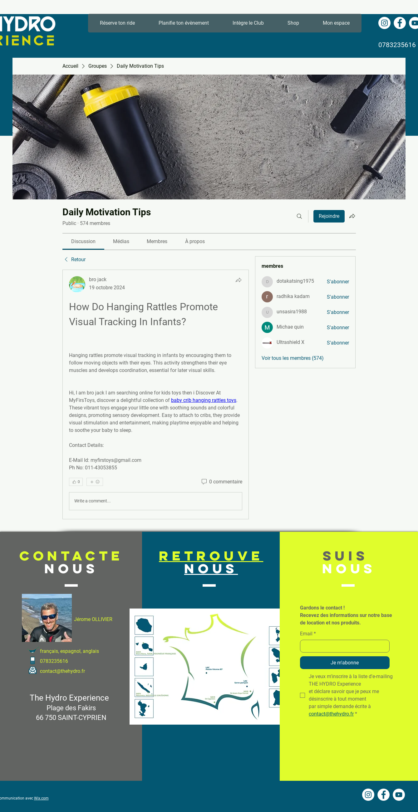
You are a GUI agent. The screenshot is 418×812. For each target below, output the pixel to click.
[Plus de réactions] (94, 482)
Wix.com (41, 798)
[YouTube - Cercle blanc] (399, 795)
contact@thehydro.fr (62, 671)
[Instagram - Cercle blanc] (384, 23)
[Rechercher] (299, 216)
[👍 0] (76, 482)
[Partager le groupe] (352, 216)
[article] (155, 394)
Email (308, 633)
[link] (83, 241)
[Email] (343, 646)
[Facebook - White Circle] (400, 23)
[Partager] (238, 280)
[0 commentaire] (221, 481)
